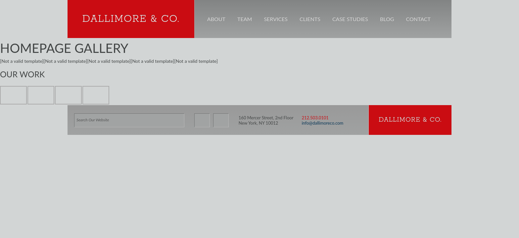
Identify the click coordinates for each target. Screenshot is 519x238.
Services (276, 19)
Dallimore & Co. (130, 19)
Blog (387, 19)
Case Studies (350, 19)
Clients (310, 19)
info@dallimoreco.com (322, 125)
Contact (418, 19)
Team (244, 19)
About (216, 19)
